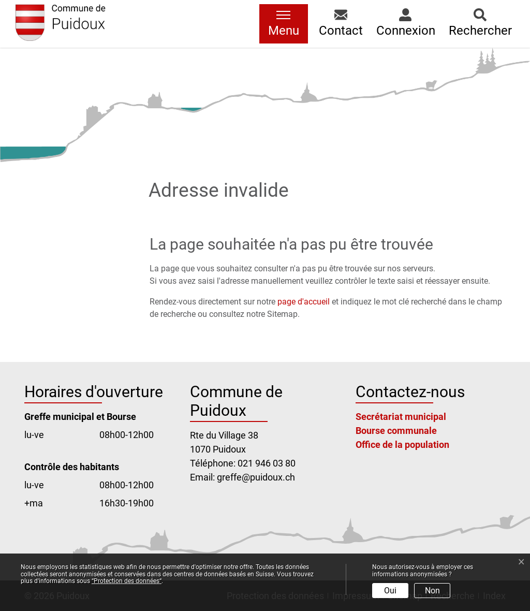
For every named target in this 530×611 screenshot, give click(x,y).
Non (432, 590)
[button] (340, 23)
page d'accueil (303, 302)
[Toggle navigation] (283, 23)
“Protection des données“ (126, 581)
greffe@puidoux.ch (256, 477)
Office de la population (402, 444)
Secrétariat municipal (401, 416)
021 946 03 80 (267, 463)
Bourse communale (396, 430)
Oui (390, 590)
